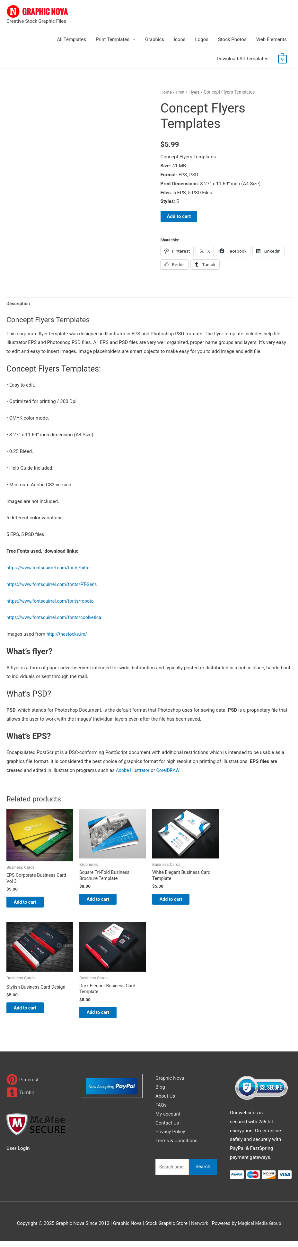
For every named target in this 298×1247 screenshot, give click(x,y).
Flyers (196, 92)
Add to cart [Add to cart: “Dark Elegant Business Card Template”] (104, 1017)
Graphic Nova (169, 1084)
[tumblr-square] (20, 1098)
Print (181, 92)
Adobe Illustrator (134, 771)
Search (203, 1173)
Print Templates (112, 39)
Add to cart (179, 216)
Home (166, 92)
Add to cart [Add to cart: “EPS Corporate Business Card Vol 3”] (31, 904)
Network (198, 1229)
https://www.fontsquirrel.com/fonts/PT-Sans (54, 585)
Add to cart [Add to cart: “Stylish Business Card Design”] (31, 1013)
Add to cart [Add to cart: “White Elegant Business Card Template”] (177, 901)
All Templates (71, 39)
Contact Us (167, 1129)
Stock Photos (232, 39)
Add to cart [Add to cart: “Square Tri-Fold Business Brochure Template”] (104, 901)
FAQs (161, 1111)
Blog (160, 1093)
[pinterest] (22, 1086)
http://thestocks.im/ (68, 635)
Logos (201, 39)
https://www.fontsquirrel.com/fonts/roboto (52, 602)
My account (167, 1120)
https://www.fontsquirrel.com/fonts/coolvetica (56, 618)
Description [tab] (18, 303)
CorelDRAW (170, 771)
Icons (180, 39)
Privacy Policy (170, 1138)
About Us (165, 1102)
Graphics (154, 39)
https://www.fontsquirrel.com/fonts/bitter (51, 568)
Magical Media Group (260, 1229)
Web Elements (271, 39)
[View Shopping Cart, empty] (282, 59)
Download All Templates (242, 59)
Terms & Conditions (176, 1147)
